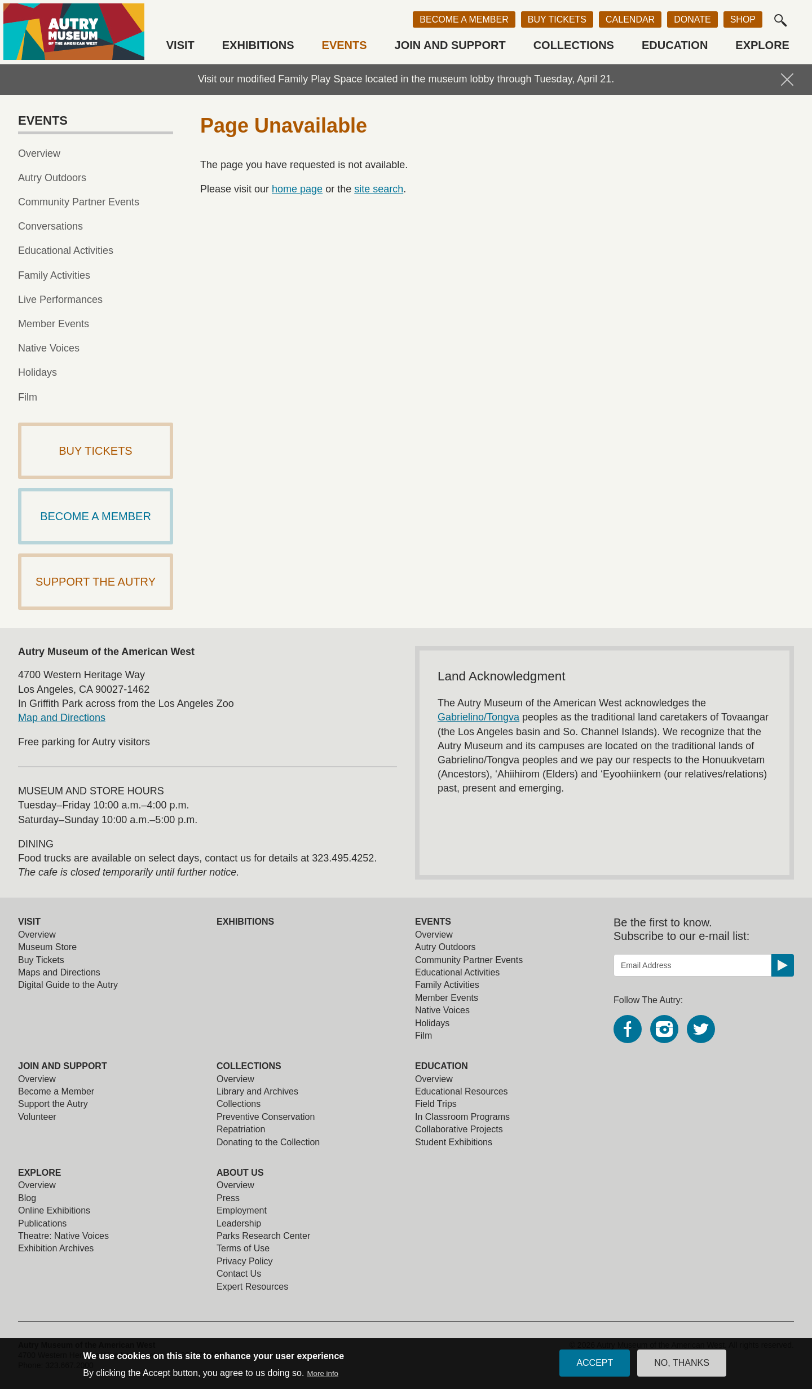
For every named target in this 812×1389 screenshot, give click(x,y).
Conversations (50, 226)
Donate (692, 19)
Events (344, 45)
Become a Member (464, 19)
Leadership (239, 1223)
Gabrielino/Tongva (478, 717)
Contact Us (239, 1273)
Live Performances (60, 299)
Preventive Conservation (266, 1117)
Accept (594, 1365)
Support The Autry (96, 581)
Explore (762, 45)
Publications (42, 1223)
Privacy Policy (245, 1261)
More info (322, 1376)
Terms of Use (243, 1248)
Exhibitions (258, 45)
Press (228, 1198)
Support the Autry (53, 1104)
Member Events (53, 323)
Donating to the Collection (268, 1142)
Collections (573, 45)
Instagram (664, 1029)
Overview (39, 153)
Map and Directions (61, 717)
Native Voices (49, 348)
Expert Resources (252, 1286)
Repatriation (241, 1129)
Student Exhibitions (453, 1142)
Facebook (628, 1029)
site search (378, 189)
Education (675, 45)
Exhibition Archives (56, 1248)
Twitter (701, 1029)
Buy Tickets (557, 19)
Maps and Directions (59, 972)
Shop (743, 19)
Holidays (37, 372)
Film (27, 397)
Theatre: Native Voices (63, 1236)
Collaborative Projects (459, 1129)
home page (297, 189)
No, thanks (681, 1365)
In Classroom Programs (462, 1117)
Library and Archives (257, 1091)
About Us (240, 1172)
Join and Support (450, 45)
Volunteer (37, 1117)
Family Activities (54, 275)
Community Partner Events (78, 202)
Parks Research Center (263, 1236)
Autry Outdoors (52, 177)
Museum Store (47, 947)
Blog (27, 1198)
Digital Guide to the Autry (68, 985)
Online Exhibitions (54, 1210)
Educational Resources (461, 1091)
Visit (180, 45)
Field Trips (436, 1104)
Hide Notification (787, 79)
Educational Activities (65, 250)
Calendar (630, 19)
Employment (242, 1210)
